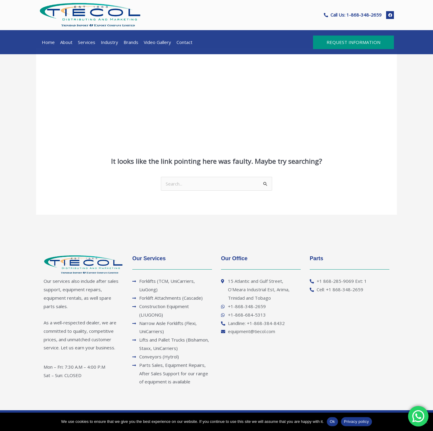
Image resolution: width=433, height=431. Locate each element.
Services (86, 42)
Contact (184, 42)
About (66, 42)
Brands (131, 42)
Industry (109, 42)
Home (48, 42)
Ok (332, 421)
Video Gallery (157, 42)
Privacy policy (356, 421)
